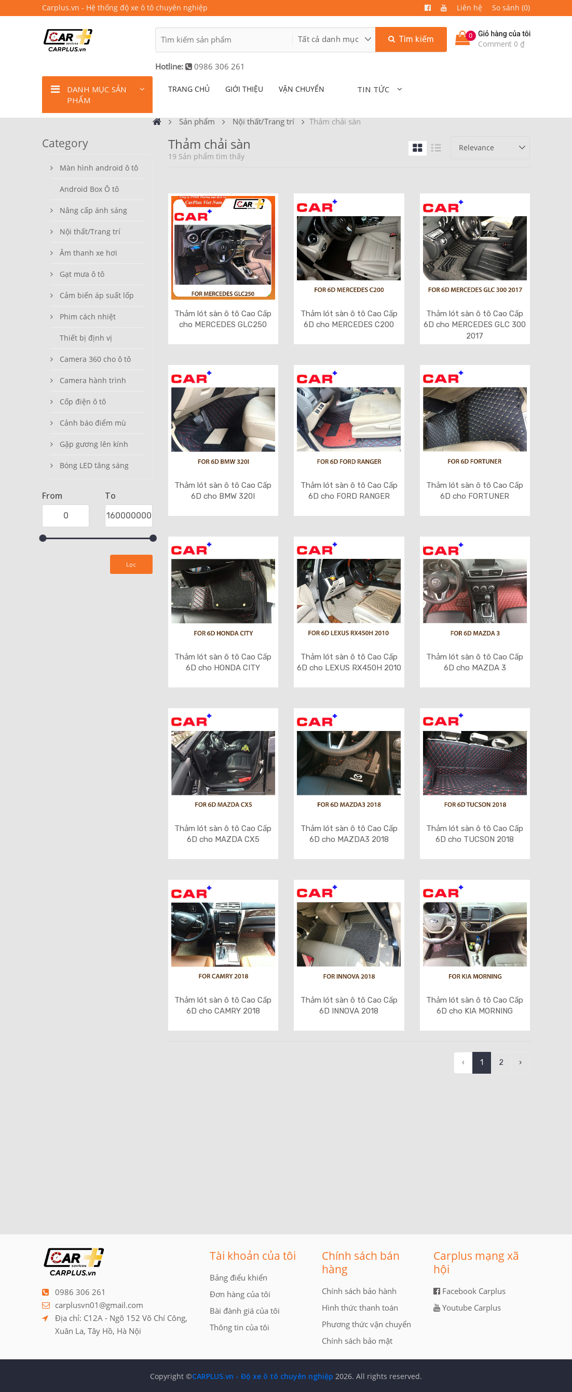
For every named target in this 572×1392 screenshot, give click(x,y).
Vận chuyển (301, 89)
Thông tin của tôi (239, 1327)
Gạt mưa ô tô (82, 274)
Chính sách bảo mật (357, 1340)
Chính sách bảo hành (359, 1291)
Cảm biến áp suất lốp (97, 295)
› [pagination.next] (520, 1062)
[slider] (42, 538)
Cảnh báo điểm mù (93, 423)
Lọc (131, 564)
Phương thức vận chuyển (366, 1324)
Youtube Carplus (467, 1307)
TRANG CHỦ (189, 89)
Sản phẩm (197, 121)
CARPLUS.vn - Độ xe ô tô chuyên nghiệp (262, 1376)
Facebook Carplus (469, 1291)
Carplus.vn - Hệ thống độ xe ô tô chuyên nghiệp (125, 7)
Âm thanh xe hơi (88, 253)
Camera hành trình (93, 380)
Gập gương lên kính (94, 444)
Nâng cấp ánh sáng (93, 210)
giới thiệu (244, 89)
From (52, 495)
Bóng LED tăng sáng (94, 465)
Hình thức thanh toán (360, 1307)
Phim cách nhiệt (88, 316)
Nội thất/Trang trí (263, 121)
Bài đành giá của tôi (245, 1310)
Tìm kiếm (411, 39)
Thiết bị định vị (86, 338)
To (110, 495)
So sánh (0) (511, 7)
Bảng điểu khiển (238, 1277)
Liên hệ (469, 7)
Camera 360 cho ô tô (95, 359)
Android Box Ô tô (89, 189)
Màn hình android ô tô (99, 168)
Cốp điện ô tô (83, 401)
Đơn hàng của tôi (240, 1294)
